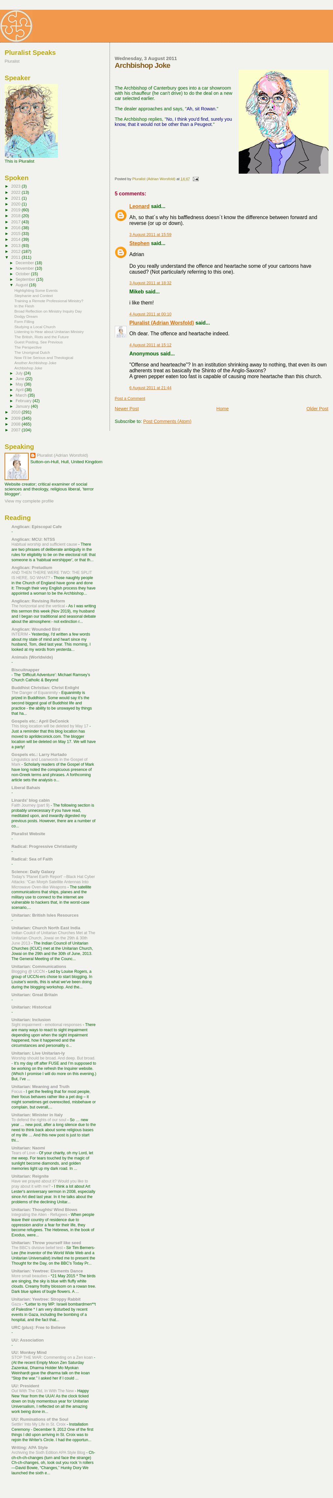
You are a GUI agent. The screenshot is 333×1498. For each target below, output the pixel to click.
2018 (16, 215)
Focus (17, 1091)
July (20, 373)
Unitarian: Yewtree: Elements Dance (47, 1271)
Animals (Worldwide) (32, 657)
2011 (16, 257)
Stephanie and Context (33, 295)
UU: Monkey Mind (29, 1352)
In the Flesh (24, 306)
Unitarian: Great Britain (34, 994)
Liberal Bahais (25, 787)
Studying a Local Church (35, 327)
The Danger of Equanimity (35, 692)
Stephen (139, 243)
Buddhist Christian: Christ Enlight (45, 687)
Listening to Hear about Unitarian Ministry (49, 331)
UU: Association (27, 1340)
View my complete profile (29, 501)
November (25, 268)
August (22, 285)
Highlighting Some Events (36, 290)
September (26, 279)
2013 (16, 245)
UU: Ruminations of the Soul (39, 1419)
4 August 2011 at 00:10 (150, 314)
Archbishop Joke (28, 368)
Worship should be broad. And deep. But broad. (53, 1058)
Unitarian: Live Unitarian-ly (38, 1053)
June (20, 379)
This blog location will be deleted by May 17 (50, 726)
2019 (16, 209)
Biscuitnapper (25, 669)
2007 (16, 429)
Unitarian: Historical (31, 1007)
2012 (16, 251)
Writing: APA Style (29, 1447)
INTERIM (20, 634)
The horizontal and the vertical (38, 606)
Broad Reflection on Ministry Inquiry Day (48, 311)
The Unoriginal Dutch (32, 352)
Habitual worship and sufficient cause (44, 544)
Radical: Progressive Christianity (44, 846)
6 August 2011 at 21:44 (150, 388)
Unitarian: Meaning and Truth (40, 1086)
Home (222, 408)
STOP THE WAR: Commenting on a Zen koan (52, 1357)
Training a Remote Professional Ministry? (48, 301)
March (22, 395)
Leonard (139, 206)
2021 (16, 198)
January (23, 406)
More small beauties (29, 1276)
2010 (16, 412)
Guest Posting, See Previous (38, 342)
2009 (16, 418)
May (20, 384)
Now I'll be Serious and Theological (43, 357)
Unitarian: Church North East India (45, 927)
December (25, 263)
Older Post (317, 408)
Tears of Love (23, 1153)
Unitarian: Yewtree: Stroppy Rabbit (46, 1299)
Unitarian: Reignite (30, 1176)
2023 (16, 186)
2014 (16, 239)
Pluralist (12, 61)
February (24, 401)
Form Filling (24, 321)
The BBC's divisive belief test (37, 1247)
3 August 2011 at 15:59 (150, 234)
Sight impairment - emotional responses (47, 1024)
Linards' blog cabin (30, 800)
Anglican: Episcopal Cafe (36, 526)
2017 (16, 221)
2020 (16, 204)
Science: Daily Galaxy (33, 871)
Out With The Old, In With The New (43, 1391)
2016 (16, 227)
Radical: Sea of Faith (32, 859)
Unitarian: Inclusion (30, 1019)
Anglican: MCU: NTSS (33, 539)
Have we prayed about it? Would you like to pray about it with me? (49, 1184)
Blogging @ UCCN (28, 971)
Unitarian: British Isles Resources (44, 915)
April (20, 390)
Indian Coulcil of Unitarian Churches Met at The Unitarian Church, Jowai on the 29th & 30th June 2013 (53, 938)
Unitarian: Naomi (28, 1147)
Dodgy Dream (26, 316)
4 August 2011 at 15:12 (150, 345)
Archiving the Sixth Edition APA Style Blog (48, 1452)
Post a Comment (130, 398)
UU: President (25, 1385)
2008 (16, 424)
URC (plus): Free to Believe (38, 1327)
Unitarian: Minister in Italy (37, 1114)
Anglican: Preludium (31, 567)
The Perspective (28, 347)
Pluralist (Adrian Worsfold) (161, 323)
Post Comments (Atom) (167, 421)
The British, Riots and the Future (41, 337)
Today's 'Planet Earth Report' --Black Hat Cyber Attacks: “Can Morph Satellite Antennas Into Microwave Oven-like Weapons (53, 881)
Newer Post (127, 408)
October (23, 274)
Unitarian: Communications (38, 966)
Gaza (16, 1304)
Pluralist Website (28, 833)
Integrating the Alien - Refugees (39, 1214)
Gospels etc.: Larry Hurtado (39, 754)
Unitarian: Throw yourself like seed (46, 1242)
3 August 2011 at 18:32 (150, 283)
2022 (16, 192)
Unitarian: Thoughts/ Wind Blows (44, 1209)
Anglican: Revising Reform (38, 601)
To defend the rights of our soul (39, 1120)
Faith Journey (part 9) (31, 805)
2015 (16, 233)
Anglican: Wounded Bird (35, 629)
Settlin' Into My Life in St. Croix (39, 1424)
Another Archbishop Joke (35, 363)
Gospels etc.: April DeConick (40, 721)
